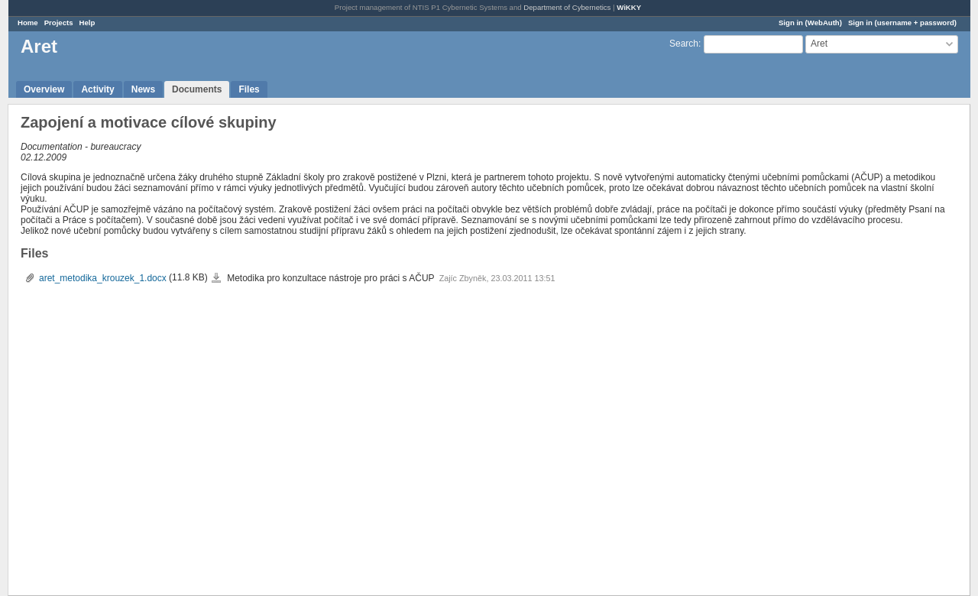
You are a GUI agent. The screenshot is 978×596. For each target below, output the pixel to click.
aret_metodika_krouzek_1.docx (103, 278)
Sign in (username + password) (902, 22)
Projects (58, 22)
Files (248, 89)
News (143, 89)
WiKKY (629, 7)
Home (28, 22)
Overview (44, 89)
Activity (97, 89)
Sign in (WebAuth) (810, 22)
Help (87, 22)
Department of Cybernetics (566, 7)
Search (683, 43)
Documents (197, 89)
